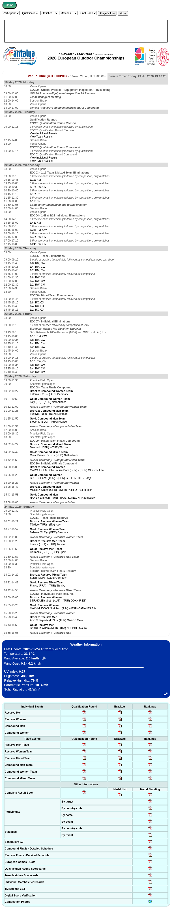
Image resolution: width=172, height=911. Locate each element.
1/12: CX (35, 201)
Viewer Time (88, 76)
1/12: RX (35, 194)
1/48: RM (35, 222)
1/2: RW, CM (37, 284)
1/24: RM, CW (38, 229)
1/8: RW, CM (37, 277)
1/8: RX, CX (37, 302)
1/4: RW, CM (37, 281)
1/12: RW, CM (38, 187)
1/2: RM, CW (37, 270)
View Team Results (41, 136)
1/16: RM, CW (38, 336)
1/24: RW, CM (38, 244)
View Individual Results (43, 133)
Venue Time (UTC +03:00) (47, 76)
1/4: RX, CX (37, 306)
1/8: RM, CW (37, 263)
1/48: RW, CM (38, 237)
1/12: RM (35, 179)
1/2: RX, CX (37, 309)
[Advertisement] (86, 31)
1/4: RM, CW (37, 266)
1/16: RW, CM (38, 361)
